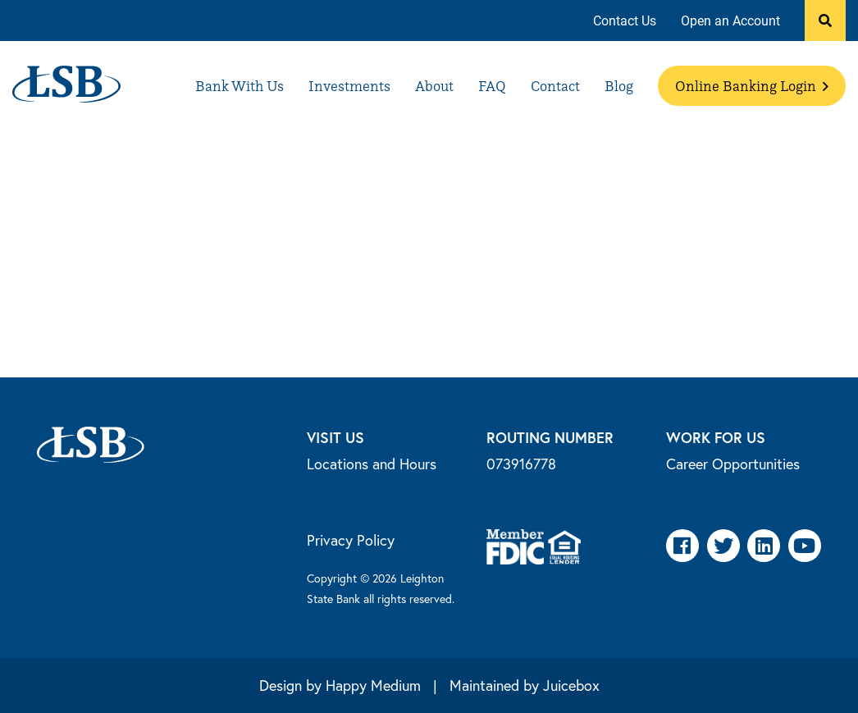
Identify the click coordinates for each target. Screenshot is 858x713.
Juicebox (571, 685)
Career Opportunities (733, 463)
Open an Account (730, 20)
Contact (555, 85)
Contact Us (624, 20)
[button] (825, 20)
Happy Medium (373, 685)
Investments (349, 85)
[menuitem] (624, 21)
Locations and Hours (371, 463)
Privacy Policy (351, 540)
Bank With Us (239, 85)
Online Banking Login (751, 85)
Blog (619, 85)
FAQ (492, 85)
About (434, 85)
